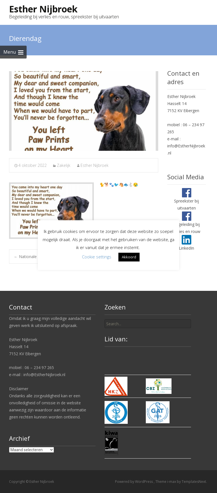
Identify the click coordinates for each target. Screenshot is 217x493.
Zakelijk (63, 165)
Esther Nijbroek (94, 165)
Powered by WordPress (134, 481)
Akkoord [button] (129, 256)
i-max (172, 481)
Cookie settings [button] (96, 256)
